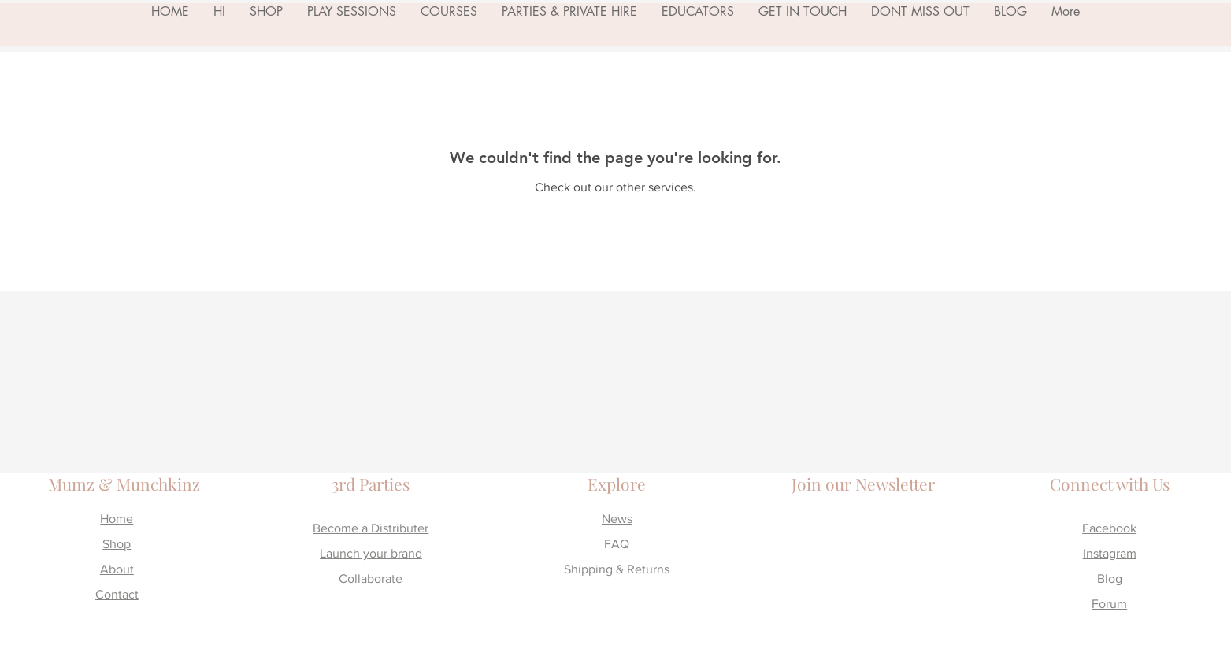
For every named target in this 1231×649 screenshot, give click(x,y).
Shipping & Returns (616, 569)
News (617, 518)
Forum (1109, 603)
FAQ (616, 544)
